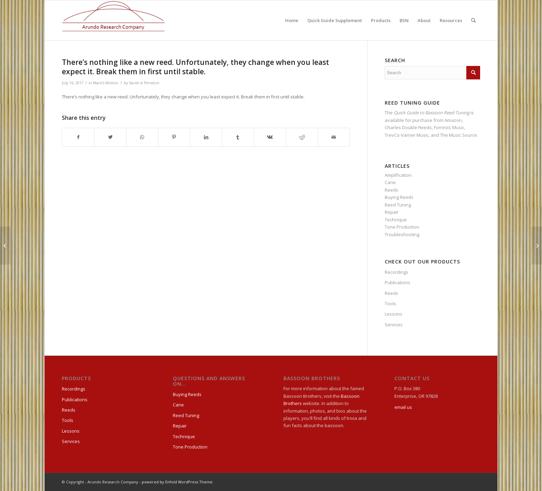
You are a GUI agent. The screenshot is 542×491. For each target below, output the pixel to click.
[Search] (473, 20)
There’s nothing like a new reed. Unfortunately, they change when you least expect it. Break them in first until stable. (195, 66)
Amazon (453, 120)
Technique (396, 219)
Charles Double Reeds (408, 127)
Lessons (393, 314)
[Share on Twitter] (110, 137)
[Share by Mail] (333, 137)
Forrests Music (449, 127)
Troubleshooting (402, 234)
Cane (390, 182)
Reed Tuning (398, 205)
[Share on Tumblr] (238, 137)
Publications (397, 282)
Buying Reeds (399, 197)
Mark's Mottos (105, 82)
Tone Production (402, 227)
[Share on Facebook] (78, 137)
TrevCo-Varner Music (407, 135)
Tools (390, 303)
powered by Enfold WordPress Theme (177, 481)
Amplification (398, 175)
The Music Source (458, 135)
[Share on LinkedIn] (206, 137)
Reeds (391, 190)
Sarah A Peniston (144, 82)
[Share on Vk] (270, 137)
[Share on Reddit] (302, 137)
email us (403, 407)
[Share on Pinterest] (174, 137)
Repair (392, 212)
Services (394, 324)
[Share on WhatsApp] (142, 137)
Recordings (396, 272)
